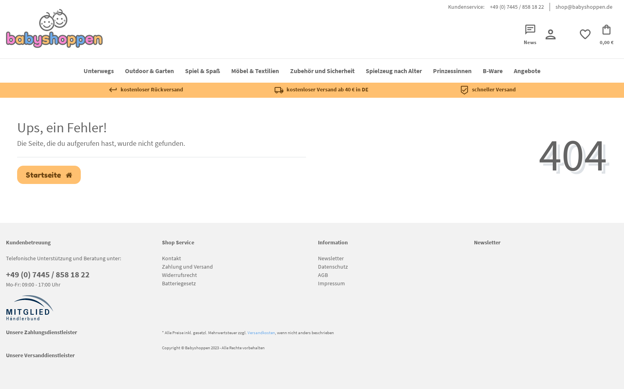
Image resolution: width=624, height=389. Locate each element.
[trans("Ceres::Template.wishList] (585, 34)
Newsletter (331, 258)
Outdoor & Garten (149, 71)
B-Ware (493, 71)
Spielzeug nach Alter (394, 71)
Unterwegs (99, 71)
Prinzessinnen (452, 71)
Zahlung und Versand (187, 266)
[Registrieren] (550, 34)
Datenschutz (333, 266)
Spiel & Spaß (202, 71)
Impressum (331, 283)
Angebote (527, 71)
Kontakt (171, 258)
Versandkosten (261, 332)
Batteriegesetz (179, 283)
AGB (323, 275)
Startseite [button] (49, 175)
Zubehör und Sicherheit (322, 71)
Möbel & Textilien (255, 71)
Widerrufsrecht (179, 275)
